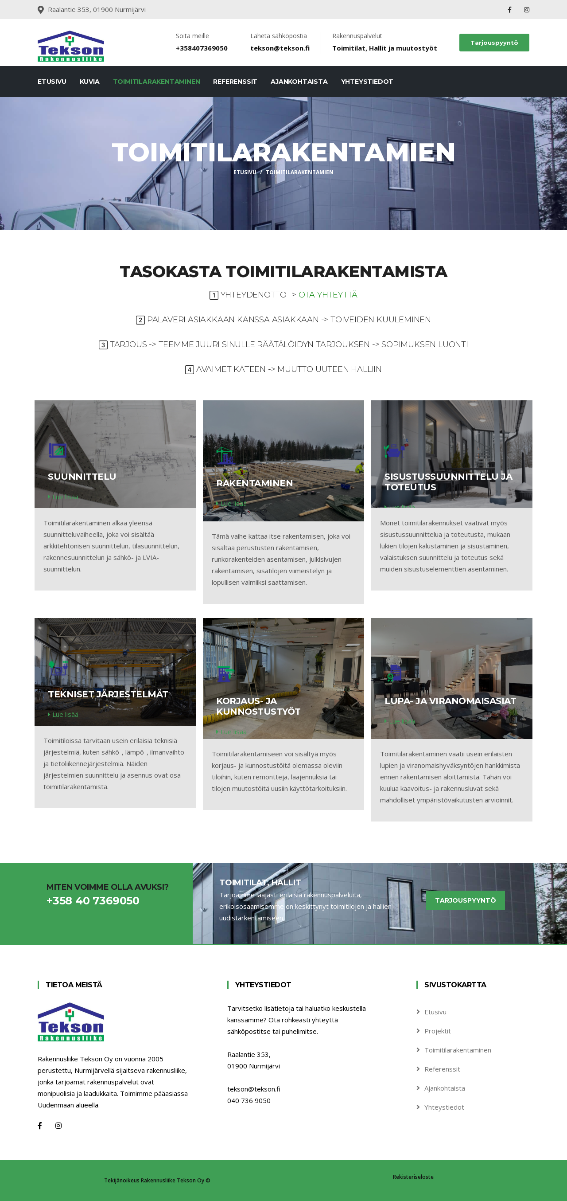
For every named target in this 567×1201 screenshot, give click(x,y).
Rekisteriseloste (413, 1177)
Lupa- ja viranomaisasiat (450, 701)
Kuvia (90, 82)
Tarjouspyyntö (494, 42)
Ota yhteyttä (328, 295)
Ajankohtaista (299, 82)
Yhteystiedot (367, 82)
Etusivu (52, 82)
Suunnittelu (82, 476)
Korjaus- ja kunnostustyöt (258, 706)
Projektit (437, 1030)
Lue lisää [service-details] (63, 496)
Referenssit (235, 82)
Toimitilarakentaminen (156, 82)
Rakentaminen (254, 483)
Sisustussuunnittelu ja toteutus (448, 482)
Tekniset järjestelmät (108, 694)
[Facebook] (40, 1126)
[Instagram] (58, 1126)
